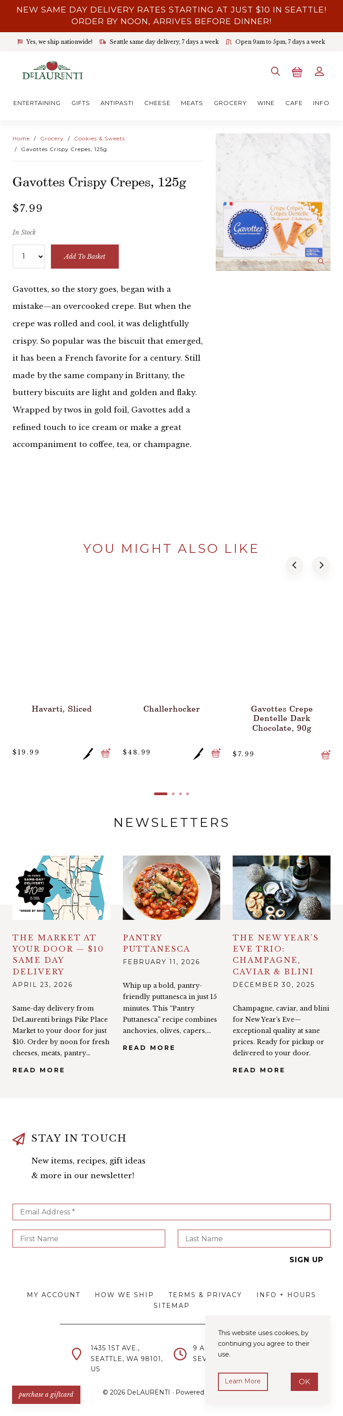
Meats (192, 101)
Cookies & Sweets (99, 137)
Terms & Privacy (205, 1294)
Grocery (230, 101)
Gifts (80, 101)
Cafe (294, 101)
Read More (39, 1069)
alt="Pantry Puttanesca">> (172, 886)
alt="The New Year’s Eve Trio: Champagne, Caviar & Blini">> (281, 886)
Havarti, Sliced (61, 707)
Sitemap (172, 1305)
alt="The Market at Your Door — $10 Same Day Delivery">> (61, 886)
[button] (295, 564)
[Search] (274, 71)
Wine (266, 101)
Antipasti (117, 101)
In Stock (24, 232)
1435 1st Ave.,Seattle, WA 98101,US (127, 1357)
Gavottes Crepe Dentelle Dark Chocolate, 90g (282, 716)
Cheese (157, 101)
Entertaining (37, 101)
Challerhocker (171, 707)
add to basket (85, 256)
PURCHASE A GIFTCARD (47, 1394)
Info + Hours (286, 1294)
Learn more (243, 1381)
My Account (53, 1294)
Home (21, 137)
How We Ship (124, 1294)
